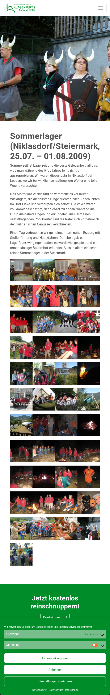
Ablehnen (55, 670)
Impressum (71, 689)
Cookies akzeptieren (55, 658)
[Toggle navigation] (101, 8)
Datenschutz (39, 689)
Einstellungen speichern (55, 681)
